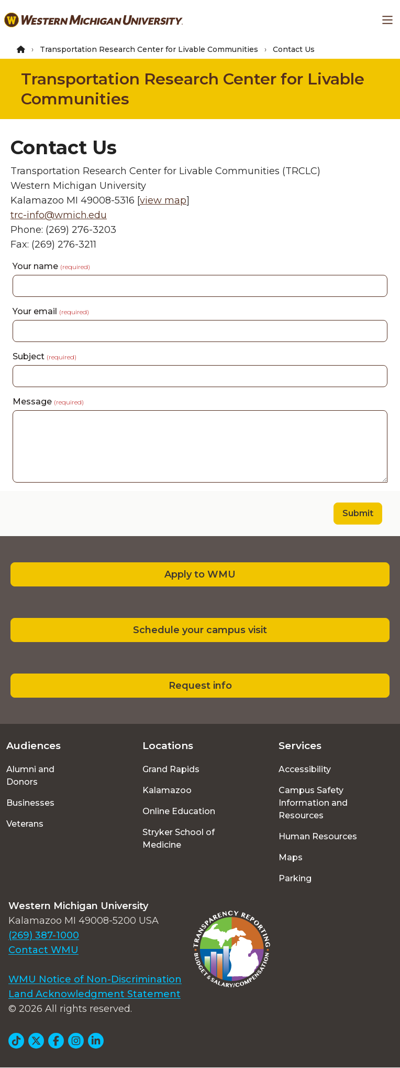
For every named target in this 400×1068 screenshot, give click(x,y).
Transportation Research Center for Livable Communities (149, 49)
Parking (295, 878)
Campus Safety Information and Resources (313, 802)
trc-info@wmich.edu (58, 215)
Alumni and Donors (30, 775)
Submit (357, 513)
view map (163, 200)
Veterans (24, 824)
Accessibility (305, 769)
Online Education (178, 811)
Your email (51, 311)
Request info (200, 685)
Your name (51, 266)
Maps (291, 857)
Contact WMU (43, 950)
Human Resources (318, 836)
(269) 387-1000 (43, 935)
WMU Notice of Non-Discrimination (95, 979)
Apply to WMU (200, 574)
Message (48, 402)
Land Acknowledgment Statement (94, 994)
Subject (44, 356)
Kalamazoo (167, 790)
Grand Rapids (170, 769)
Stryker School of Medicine (178, 838)
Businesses (30, 803)
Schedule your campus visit (200, 630)
